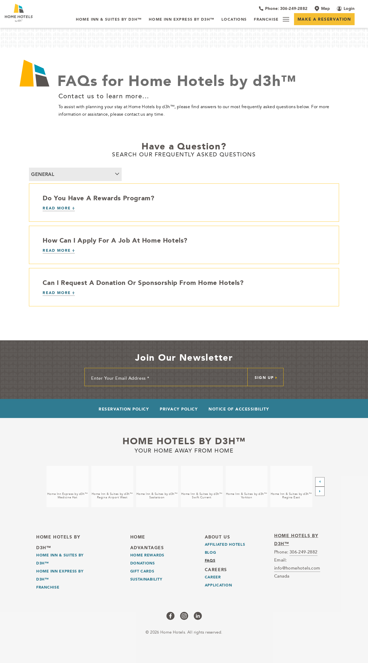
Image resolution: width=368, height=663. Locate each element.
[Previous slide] (320, 482)
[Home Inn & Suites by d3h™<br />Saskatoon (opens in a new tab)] (157, 486)
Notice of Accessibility (239, 409)
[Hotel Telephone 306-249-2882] (283, 9)
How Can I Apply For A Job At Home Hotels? (115, 240)
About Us (217, 537)
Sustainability (146, 579)
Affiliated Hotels (225, 544)
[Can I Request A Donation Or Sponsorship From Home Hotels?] (59, 293)
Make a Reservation (324, 19)
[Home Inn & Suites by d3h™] (109, 19)
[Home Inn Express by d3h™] (181, 19)
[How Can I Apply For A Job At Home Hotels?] (59, 251)
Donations (142, 563)
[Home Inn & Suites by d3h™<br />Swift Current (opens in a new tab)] (202, 486)
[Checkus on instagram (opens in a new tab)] (184, 616)
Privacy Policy (179, 409)
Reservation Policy (124, 409)
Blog (210, 552)
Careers (216, 569)
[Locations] (234, 19)
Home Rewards (147, 555)
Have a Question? (184, 146)
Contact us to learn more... (104, 95)
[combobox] (75, 174)
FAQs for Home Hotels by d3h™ (176, 80)
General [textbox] (42, 174)
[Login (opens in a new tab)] (346, 9)
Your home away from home (184, 450)
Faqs (210, 560)
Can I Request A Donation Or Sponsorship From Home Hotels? (143, 282)
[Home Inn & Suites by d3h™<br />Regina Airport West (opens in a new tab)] (112, 486)
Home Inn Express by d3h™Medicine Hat (67, 495)
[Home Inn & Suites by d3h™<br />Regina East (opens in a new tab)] (291, 486)
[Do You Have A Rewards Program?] (59, 208)
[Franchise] (266, 19)
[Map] (322, 9)
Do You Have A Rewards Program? (98, 198)
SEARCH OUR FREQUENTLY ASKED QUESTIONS (184, 154)
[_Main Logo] (37, 13)
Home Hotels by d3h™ (184, 441)
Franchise (47, 587)
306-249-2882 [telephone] (303, 551)
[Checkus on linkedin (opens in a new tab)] (198, 616)
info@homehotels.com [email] (297, 567)
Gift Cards (142, 571)
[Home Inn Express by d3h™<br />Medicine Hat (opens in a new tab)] (67, 486)
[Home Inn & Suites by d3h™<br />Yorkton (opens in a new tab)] (246, 486)
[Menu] (286, 19)
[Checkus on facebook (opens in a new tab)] (170, 616)
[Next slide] (320, 491)
